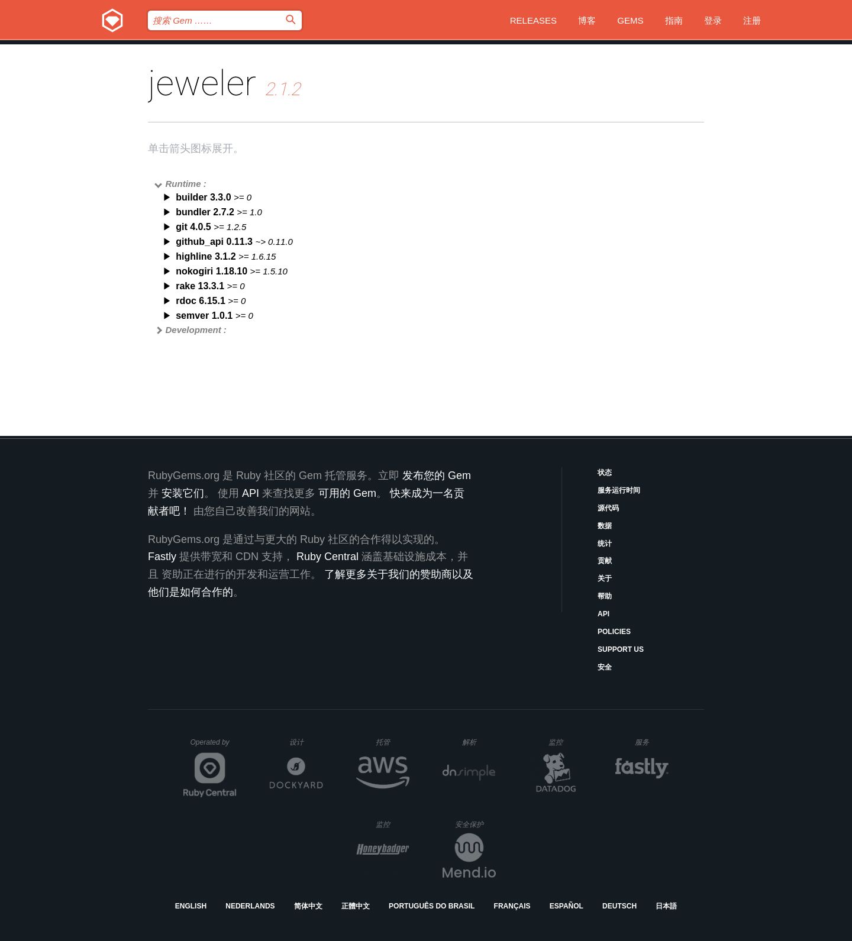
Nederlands (250, 906)
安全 (605, 667)
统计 (605, 543)
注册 (752, 20)
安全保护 (475, 824)
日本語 (666, 906)
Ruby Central (327, 556)
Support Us (621, 649)
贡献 (605, 561)
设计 (306, 742)
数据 (605, 526)
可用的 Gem (347, 493)
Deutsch (619, 906)
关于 (605, 578)
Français (512, 906)
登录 (713, 20)
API (603, 614)
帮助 (605, 596)
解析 (479, 742)
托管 (391, 742)
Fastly (162, 556)
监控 (565, 742)
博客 (587, 20)
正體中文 (355, 906)
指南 (674, 20)
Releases (533, 20)
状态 (605, 472)
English (190, 906)
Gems (630, 20)
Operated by (214, 746)
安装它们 (183, 493)
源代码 (608, 508)
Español (566, 906)
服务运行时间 (619, 490)
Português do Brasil (432, 906)
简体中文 (308, 906)
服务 (651, 742)
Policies (614, 632)
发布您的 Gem (436, 475)
